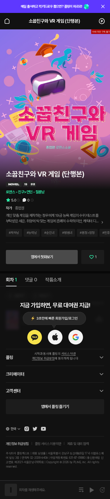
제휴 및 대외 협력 (78, 444)
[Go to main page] (7, 21)
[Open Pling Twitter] (35, 428)
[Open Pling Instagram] (26, 428)
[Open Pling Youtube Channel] (43, 428)
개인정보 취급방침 (43, 358)
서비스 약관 (68, 354)
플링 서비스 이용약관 (48, 444)
